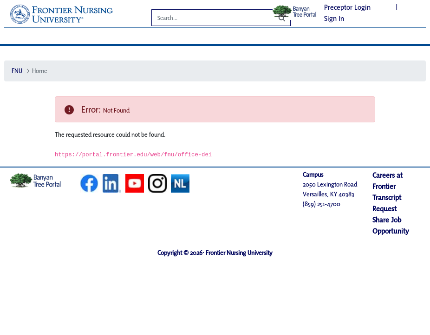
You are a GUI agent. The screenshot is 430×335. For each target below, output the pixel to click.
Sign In (334, 18)
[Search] (206, 19)
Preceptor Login (347, 7)
